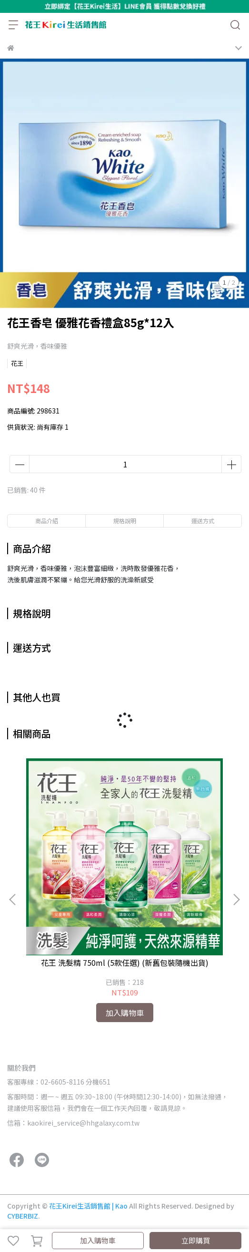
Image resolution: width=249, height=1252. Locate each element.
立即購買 (195, 1240)
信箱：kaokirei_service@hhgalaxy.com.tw (73, 1123)
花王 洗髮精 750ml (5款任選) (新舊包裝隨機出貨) (125, 962)
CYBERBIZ (22, 1216)
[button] (236, 899)
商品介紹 (46, 521)
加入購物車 (98, 1240)
